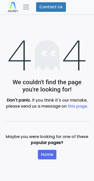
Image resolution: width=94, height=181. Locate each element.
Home (47, 154)
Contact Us (51, 7)
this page (77, 106)
